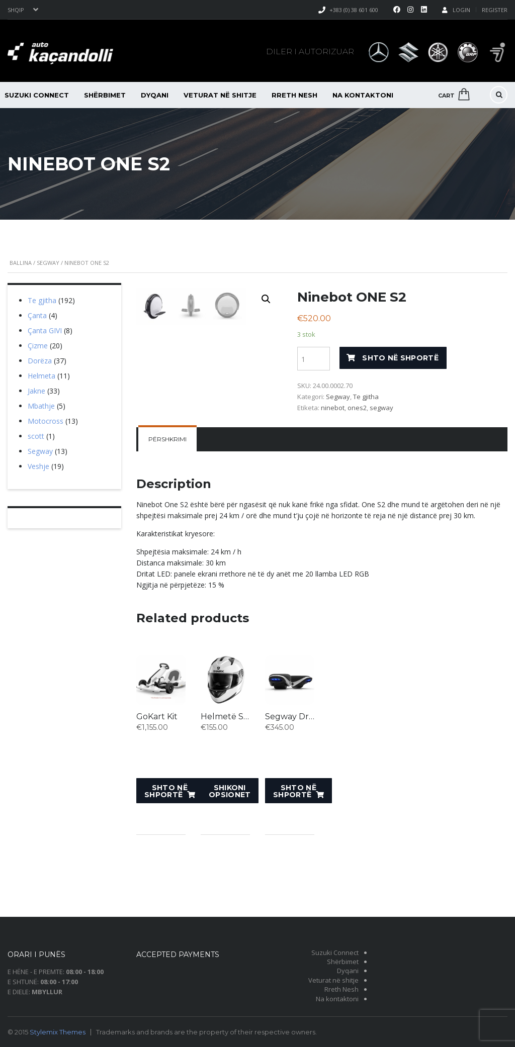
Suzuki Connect (335, 952)
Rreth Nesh (294, 95)
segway (381, 407)
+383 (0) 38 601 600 (353, 10)
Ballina (21, 262)
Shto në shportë (400, 357)
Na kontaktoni (362, 95)
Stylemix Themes (57, 1032)
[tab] (167, 497)
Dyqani (154, 95)
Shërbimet (105, 95)
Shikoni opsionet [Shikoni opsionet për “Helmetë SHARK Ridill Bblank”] (229, 848)
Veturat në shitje (220, 95)
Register (494, 10)
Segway (48, 262)
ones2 (357, 407)
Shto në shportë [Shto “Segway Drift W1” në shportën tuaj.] (294, 848)
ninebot (333, 407)
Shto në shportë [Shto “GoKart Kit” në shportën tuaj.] (166, 848)
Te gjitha (366, 396)
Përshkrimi (167, 496)
